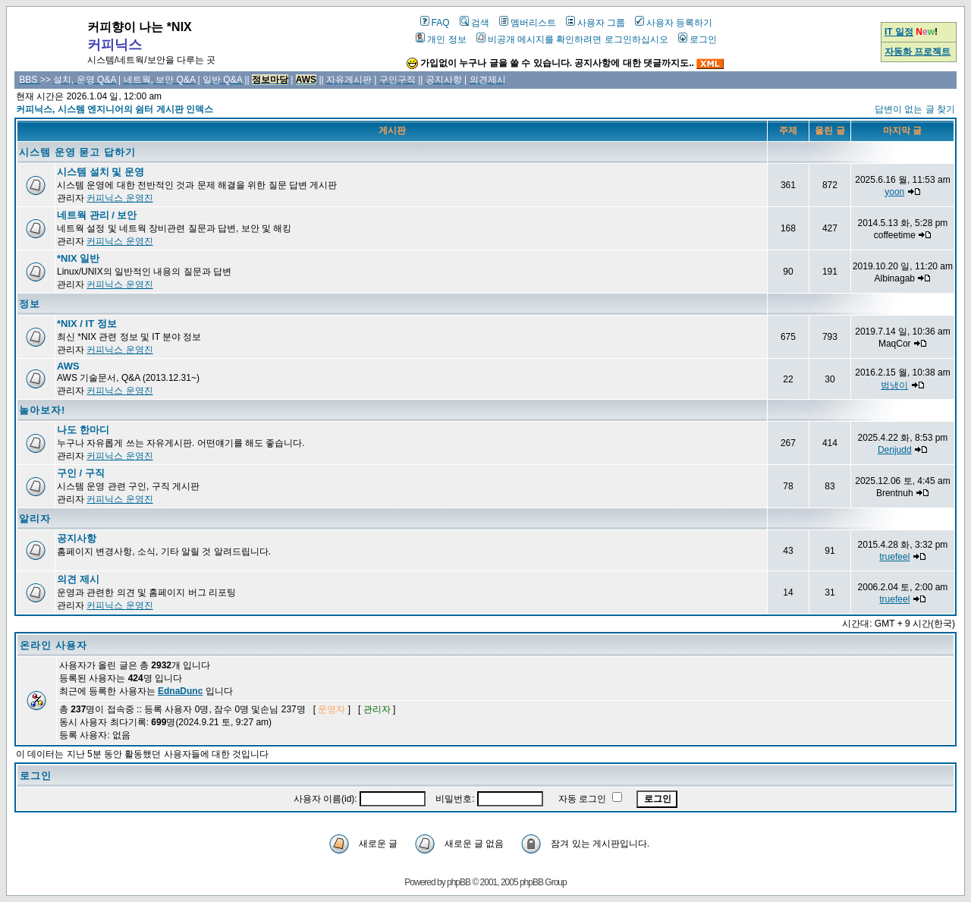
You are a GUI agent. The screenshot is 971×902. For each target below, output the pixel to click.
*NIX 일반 (78, 258)
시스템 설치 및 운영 (100, 172)
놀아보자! (42, 410)
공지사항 (76, 538)
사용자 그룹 (595, 22)
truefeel (894, 557)
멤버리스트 (527, 22)
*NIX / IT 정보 (87, 323)
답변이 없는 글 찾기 (915, 109)
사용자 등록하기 (673, 22)
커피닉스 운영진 (119, 198)
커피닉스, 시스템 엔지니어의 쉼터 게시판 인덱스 (114, 109)
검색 (474, 22)
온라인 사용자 (53, 645)
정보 (29, 304)
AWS (68, 366)
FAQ (435, 22)
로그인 (697, 39)
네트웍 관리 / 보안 (97, 215)
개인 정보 (441, 39)
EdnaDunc (180, 691)
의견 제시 (78, 579)
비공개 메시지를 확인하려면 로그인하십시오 (572, 39)
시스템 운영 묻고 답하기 (77, 152)
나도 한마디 (83, 429)
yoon (894, 192)
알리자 (35, 518)
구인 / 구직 (81, 473)
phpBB (458, 882)
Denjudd (895, 450)
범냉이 (894, 385)
